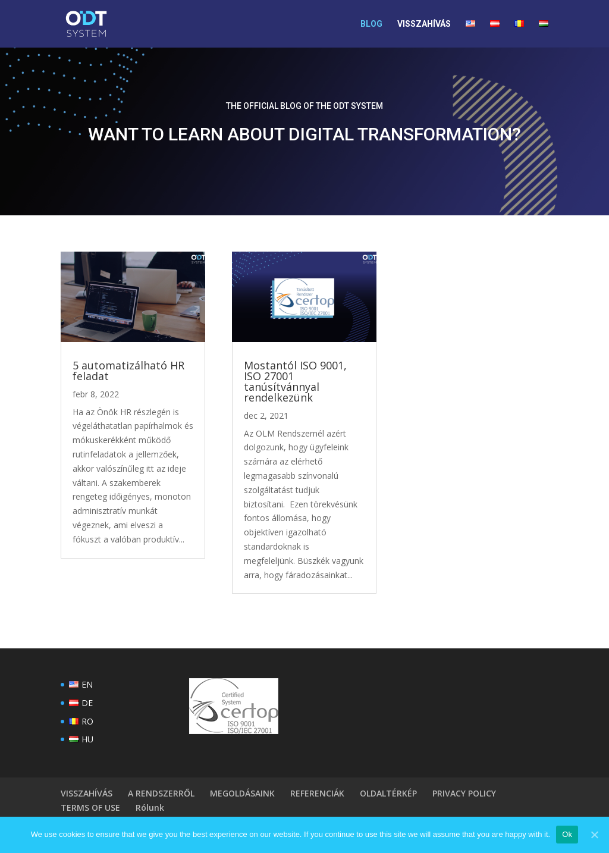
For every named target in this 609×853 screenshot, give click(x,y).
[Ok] (594, 835)
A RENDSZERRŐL (161, 793)
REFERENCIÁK (317, 793)
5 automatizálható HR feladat (128, 370)
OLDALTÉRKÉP (388, 793)
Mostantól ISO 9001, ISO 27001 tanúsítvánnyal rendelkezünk (295, 381)
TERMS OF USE (90, 807)
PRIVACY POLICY (464, 793)
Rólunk (150, 807)
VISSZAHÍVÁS (424, 24)
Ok (567, 834)
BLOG (371, 24)
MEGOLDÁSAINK (242, 793)
